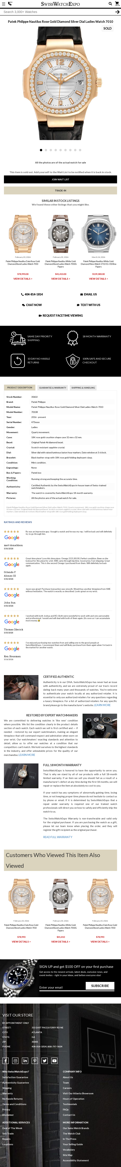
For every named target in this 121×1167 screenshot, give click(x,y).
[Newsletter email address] (76, 980)
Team (66, 1074)
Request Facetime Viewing (60, 315)
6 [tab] (65, 150)
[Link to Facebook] (5, 1053)
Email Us (88, 294)
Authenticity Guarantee (15, 1074)
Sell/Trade (8, 1125)
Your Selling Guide (73, 1136)
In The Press (69, 1131)
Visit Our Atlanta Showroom (78, 1085)
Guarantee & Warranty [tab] (52, 387)
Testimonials (70, 1096)
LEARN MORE (102, 704)
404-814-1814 (10, 4)
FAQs (66, 1101)
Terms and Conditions (14, 1096)
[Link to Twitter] (44, 1053)
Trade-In (60, 190)
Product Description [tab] (19, 387)
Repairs (6, 1131)
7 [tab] (70, 150)
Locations (7, 1136)
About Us (68, 1069)
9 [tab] (80, 150)
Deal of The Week (12, 1120)
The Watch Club (72, 1125)
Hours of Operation (73, 1090)
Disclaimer (8, 1107)
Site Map (68, 1147)
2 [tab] (46, 150)
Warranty (7, 1085)
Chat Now (32, 304)
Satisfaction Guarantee (15, 1069)
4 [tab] (56, 150)
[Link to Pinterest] (35, 1053)
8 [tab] (75, 150)
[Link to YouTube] (54, 1053)
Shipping (7, 1080)
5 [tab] (60, 150)
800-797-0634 (55, 1038)
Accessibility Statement (76, 1152)
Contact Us (69, 1107)
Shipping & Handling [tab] (83, 387)
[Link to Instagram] (15, 1053)
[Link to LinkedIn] (25, 1053)
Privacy (6, 1101)
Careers (67, 1080)
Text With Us (88, 304)
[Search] (60, 12)
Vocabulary (69, 1141)
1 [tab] (41, 150)
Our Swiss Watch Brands (76, 1120)
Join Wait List (60, 179)
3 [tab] (51, 150)
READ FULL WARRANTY (57, 835)
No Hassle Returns (12, 1090)
